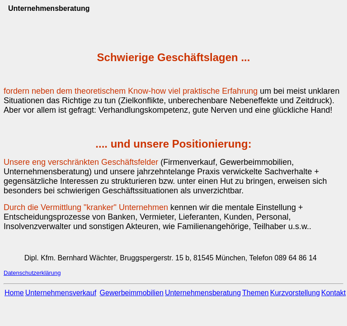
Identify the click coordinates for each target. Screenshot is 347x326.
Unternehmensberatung (203, 293)
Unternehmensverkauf (60, 293)
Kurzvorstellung (295, 293)
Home (14, 293)
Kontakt (333, 293)
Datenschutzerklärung (32, 272)
